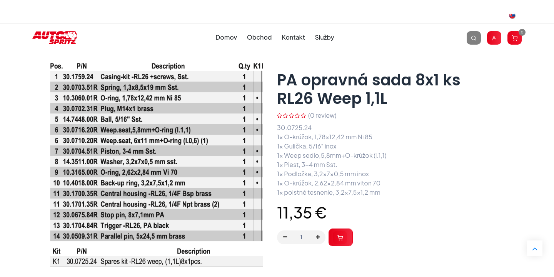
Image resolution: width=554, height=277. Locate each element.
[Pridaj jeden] (318, 237)
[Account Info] (494, 37)
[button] (341, 238)
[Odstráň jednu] (285, 237)
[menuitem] (226, 37)
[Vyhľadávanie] (474, 37)
